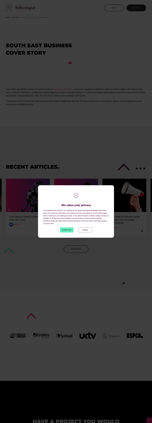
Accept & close (67, 230)
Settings (85, 230)
